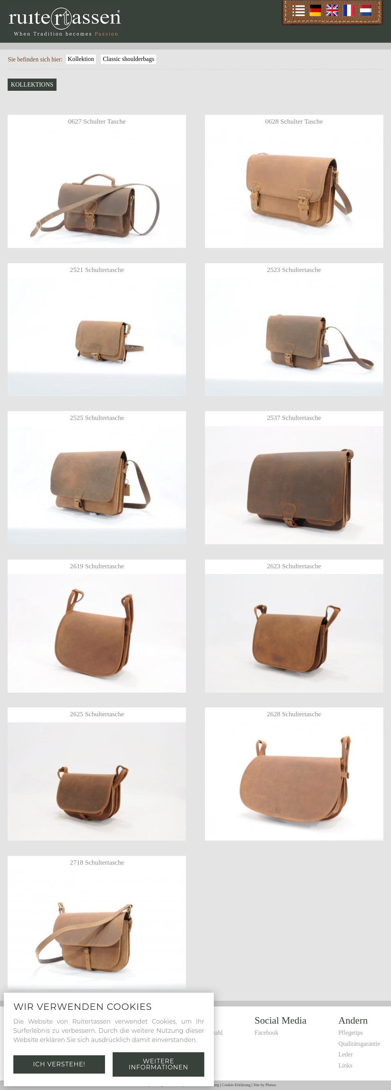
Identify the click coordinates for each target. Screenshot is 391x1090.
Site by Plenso (265, 1085)
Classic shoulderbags (128, 59)
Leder (345, 1054)
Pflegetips (350, 1032)
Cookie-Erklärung (236, 1085)
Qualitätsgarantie (359, 1043)
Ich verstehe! (59, 1064)
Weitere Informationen (158, 1064)
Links (345, 1065)
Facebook (266, 1032)
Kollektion (81, 59)
